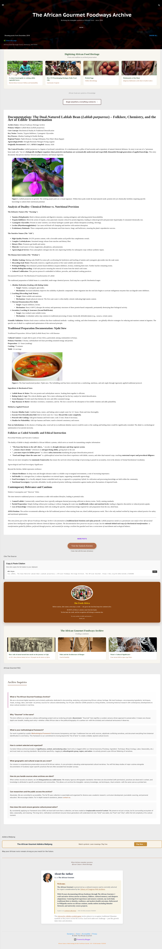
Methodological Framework (41, 735)
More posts (82, 539)
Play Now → (140, 844)
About (84, 27)
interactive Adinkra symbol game (70, 916)
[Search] (159, 5)
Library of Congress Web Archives (92, 889)
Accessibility (86, 934)
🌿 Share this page (10, 41)
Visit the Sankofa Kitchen (82, 546)
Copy (154, 571)
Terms (78, 934)
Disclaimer (70, 934)
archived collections (70, 910)
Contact (93, 27)
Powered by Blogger (82, 939)
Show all (153, 35)
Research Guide (73, 27)
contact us (66, 801)
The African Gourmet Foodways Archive (82, 14)
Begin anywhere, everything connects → (82, 102)
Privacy (94, 934)
